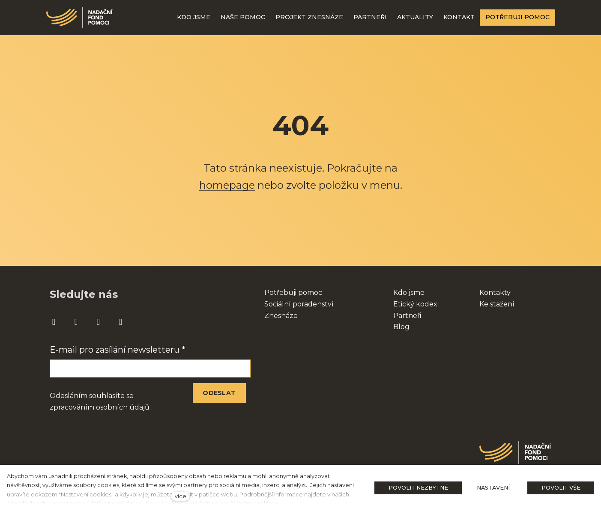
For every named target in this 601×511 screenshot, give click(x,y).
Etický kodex (415, 304)
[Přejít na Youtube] (98, 322)
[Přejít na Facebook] (54, 322)
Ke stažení (496, 304)
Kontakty (495, 292)
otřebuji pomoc (295, 292)
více (180, 496)
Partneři (407, 316)
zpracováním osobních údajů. (100, 407)
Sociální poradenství (299, 304)
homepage (227, 185)
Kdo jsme (409, 292)
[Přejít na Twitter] (121, 322)
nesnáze (283, 316)
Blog (401, 327)
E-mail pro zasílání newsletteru (117, 350)
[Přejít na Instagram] (76, 322)
